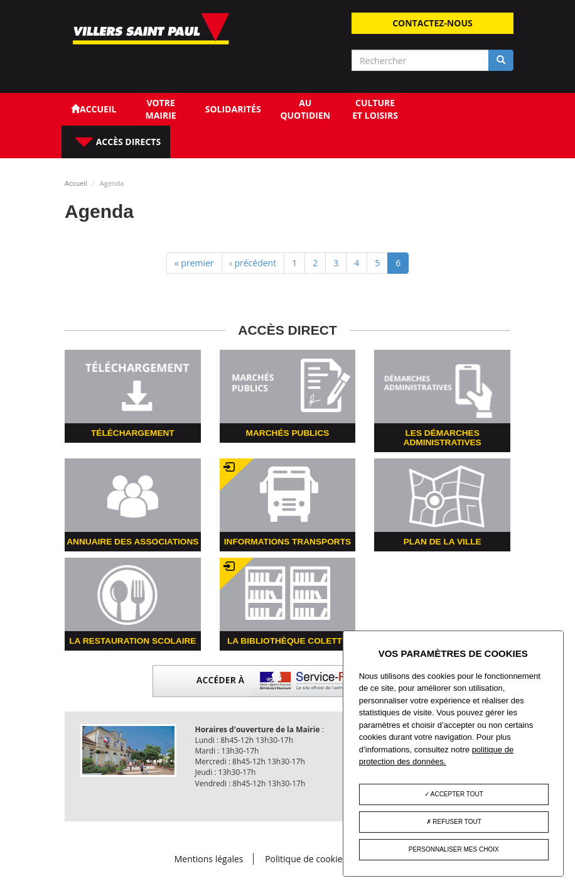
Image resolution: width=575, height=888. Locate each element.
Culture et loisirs (375, 109)
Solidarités (233, 109)
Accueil (76, 183)
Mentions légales (209, 859)
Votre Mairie (160, 109)
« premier (194, 263)
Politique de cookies (306, 859)
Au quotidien (305, 109)
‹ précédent (253, 263)
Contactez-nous (432, 23)
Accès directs (127, 142)
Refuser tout (453, 821)
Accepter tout (453, 794)
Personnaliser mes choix (454, 849)
